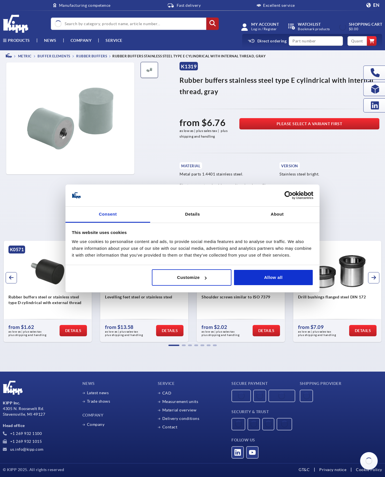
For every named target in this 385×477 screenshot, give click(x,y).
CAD (167, 393)
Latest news (98, 393)
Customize (191, 277)
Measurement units (180, 401)
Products (16, 40)
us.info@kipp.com (23, 449)
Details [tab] (192, 214)
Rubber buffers (91, 56)
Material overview (179, 410)
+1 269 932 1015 (22, 441)
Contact (170, 427)
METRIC (24, 56)
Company (81, 40)
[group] (48, 291)
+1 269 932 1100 (22, 433)
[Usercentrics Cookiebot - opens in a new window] (288, 195)
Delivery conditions (181, 418)
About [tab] (277, 214)
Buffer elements (53, 56)
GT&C (304, 470)
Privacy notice (332, 470)
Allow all (273, 277)
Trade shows (98, 401)
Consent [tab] (108, 214)
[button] (174, 345)
